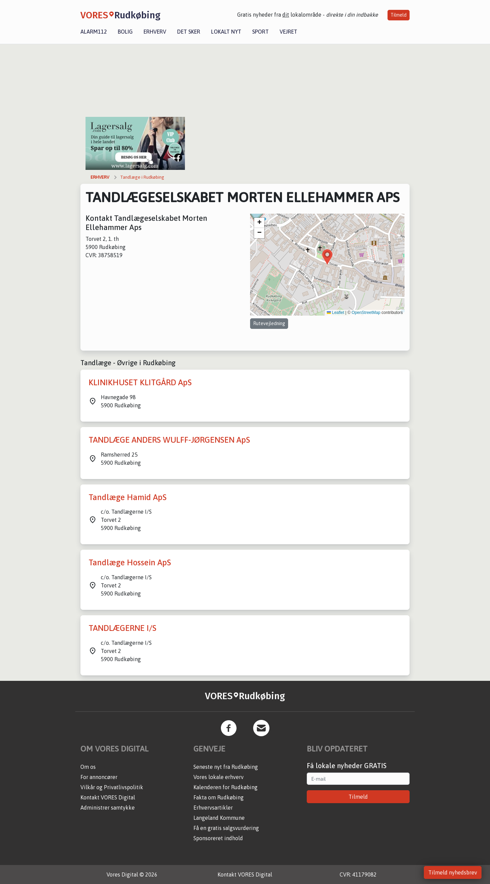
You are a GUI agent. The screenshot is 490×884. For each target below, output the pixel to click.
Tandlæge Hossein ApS (130, 562)
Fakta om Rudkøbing (218, 797)
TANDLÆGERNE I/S (122, 628)
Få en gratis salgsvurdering (226, 828)
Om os (88, 767)
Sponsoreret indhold (218, 838)
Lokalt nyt (226, 32)
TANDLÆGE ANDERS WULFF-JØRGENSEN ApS (169, 439)
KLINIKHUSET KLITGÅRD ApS (140, 382)
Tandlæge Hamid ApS (128, 497)
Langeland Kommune (219, 818)
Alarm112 (93, 32)
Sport (260, 32)
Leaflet (335, 312)
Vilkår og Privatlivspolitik (111, 787)
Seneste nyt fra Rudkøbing (225, 767)
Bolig (125, 32)
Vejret (288, 32)
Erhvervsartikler (213, 808)
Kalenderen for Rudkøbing (225, 787)
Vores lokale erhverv (218, 777)
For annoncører (98, 777)
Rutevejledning (269, 323)
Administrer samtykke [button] (107, 808)
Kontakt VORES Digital (107, 797)
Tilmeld (399, 15)
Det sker (188, 32)
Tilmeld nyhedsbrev (452, 872)
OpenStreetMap (366, 312)
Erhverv (155, 32)
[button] (327, 257)
